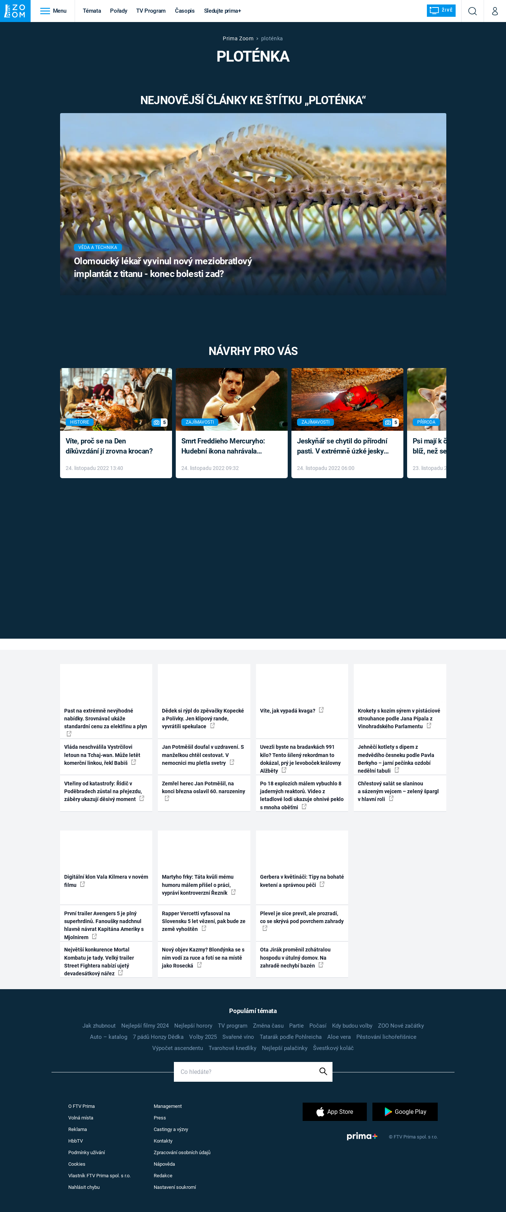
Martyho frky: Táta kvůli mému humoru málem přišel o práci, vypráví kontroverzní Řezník (199, 885)
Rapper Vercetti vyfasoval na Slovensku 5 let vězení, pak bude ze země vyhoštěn (204, 921)
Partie (296, 1025)
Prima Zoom (238, 38)
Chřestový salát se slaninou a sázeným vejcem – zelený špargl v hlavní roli (398, 792)
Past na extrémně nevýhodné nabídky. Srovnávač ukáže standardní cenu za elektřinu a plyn (105, 722)
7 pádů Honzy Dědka (158, 1037)
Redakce (163, 1175)
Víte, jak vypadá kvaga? (292, 710)
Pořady (118, 10)
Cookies (76, 1164)
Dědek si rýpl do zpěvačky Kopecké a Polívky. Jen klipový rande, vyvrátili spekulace (203, 719)
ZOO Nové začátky (401, 1025)
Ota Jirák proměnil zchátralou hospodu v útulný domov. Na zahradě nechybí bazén (295, 958)
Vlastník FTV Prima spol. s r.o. (99, 1175)
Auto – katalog (108, 1037)
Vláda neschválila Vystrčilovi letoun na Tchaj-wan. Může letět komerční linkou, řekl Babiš (102, 755)
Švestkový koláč (333, 1048)
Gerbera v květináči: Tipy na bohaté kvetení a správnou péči (302, 881)
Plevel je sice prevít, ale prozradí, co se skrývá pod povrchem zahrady (302, 920)
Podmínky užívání (86, 1152)
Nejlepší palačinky (284, 1048)
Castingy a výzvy (171, 1129)
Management (168, 1106)
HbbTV (75, 1141)
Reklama (77, 1129)
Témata (92, 10)
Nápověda (164, 1164)
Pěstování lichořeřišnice (386, 1037)
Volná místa (80, 1118)
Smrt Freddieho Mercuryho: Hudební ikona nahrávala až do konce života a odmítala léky (226, 446)
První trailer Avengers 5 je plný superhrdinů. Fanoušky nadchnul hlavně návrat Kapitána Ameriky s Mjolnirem (104, 925)
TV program (232, 1025)
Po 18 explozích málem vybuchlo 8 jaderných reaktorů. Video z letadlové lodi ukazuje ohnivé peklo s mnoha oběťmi (302, 795)
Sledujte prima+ (222, 10)
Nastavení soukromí (175, 1187)
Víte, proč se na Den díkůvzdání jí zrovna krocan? (109, 446)
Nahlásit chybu (84, 1187)
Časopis (185, 10)
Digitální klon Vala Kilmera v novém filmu (106, 881)
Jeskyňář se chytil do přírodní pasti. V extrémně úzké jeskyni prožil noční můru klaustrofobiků (343, 446)
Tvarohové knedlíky (232, 1048)
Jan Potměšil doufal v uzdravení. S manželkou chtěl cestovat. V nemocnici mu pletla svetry (203, 755)
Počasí (318, 1025)
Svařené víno (238, 1037)
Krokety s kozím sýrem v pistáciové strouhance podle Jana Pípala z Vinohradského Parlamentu (399, 719)
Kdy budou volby (352, 1025)
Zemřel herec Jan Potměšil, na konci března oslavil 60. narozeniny (203, 791)
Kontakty (163, 1141)
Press (160, 1118)
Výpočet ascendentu (177, 1048)
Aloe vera (339, 1037)
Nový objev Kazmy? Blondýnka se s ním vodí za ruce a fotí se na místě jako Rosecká (203, 958)
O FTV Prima (81, 1106)
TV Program (150, 10)
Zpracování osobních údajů (182, 1152)
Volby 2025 (203, 1037)
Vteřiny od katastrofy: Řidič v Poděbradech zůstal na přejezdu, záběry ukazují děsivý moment (104, 792)
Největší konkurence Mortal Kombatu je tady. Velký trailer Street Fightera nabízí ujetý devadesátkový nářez (99, 961)
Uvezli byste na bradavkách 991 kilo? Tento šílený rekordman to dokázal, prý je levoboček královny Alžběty (300, 759)
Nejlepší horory (193, 1025)
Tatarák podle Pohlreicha (291, 1037)
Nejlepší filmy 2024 (145, 1025)
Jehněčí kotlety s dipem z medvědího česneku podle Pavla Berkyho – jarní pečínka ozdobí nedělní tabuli (396, 759)
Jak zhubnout (99, 1025)
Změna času (268, 1025)
